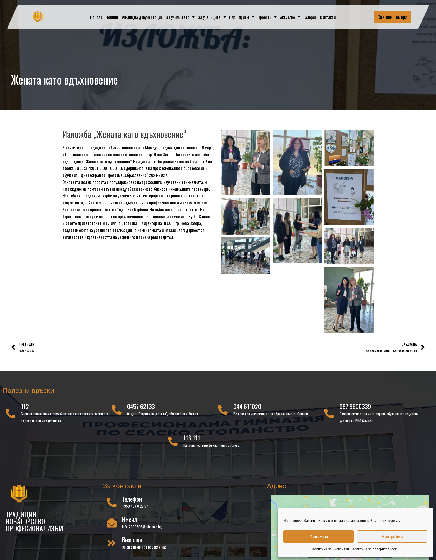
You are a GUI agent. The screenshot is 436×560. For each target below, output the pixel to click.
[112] (10, 416)
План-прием (241, 17)
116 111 (191, 440)
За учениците (212, 17)
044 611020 (247, 409)
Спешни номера (392, 17)
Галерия (310, 17)
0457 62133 (141, 409)
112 (25, 409)
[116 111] (173, 444)
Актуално (290, 17)
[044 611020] (223, 412)
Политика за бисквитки (330, 549)
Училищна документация (142, 17)
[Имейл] (112, 525)
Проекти (267, 17)
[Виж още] (112, 546)
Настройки (392, 536)
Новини (112, 17)
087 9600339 (355, 409)
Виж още (132, 542)
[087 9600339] (329, 416)
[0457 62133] (117, 412)
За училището (180, 17)
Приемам (318, 536)
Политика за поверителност (374, 549)
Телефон (132, 501)
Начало (96, 17)
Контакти (328, 17)
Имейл (129, 521)
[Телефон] (112, 505)
